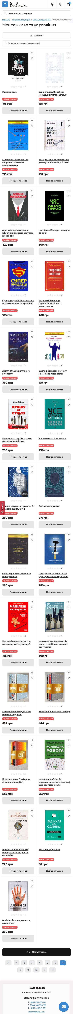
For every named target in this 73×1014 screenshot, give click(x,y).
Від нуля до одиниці (49, 849)
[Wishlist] (32, 58)
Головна (6, 20)
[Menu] (5, 4)
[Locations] (52, 4)
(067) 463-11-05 (37, 1008)
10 (36, 970)
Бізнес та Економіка (41, 20)
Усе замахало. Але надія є (52, 438)
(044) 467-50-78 (38, 1005)
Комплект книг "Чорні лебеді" (54, 711)
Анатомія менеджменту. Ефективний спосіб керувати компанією (17, 233)
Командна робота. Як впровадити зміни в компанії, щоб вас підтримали (54, 782)
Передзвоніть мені (36, 1012)
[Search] (5, 13)
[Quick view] (32, 53)
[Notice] (18, 110)
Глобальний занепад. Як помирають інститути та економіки (15, 852)
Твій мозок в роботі (49, 506)
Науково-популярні (21, 20)
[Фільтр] (2, 508)
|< (8, 962)
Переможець (9, 92)
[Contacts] (60, 4)
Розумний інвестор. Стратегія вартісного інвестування (50, 303)
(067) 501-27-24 (37, 1002)
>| (52, 970)
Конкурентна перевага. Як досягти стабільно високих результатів (53, 644)
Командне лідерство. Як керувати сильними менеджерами (15, 162)
